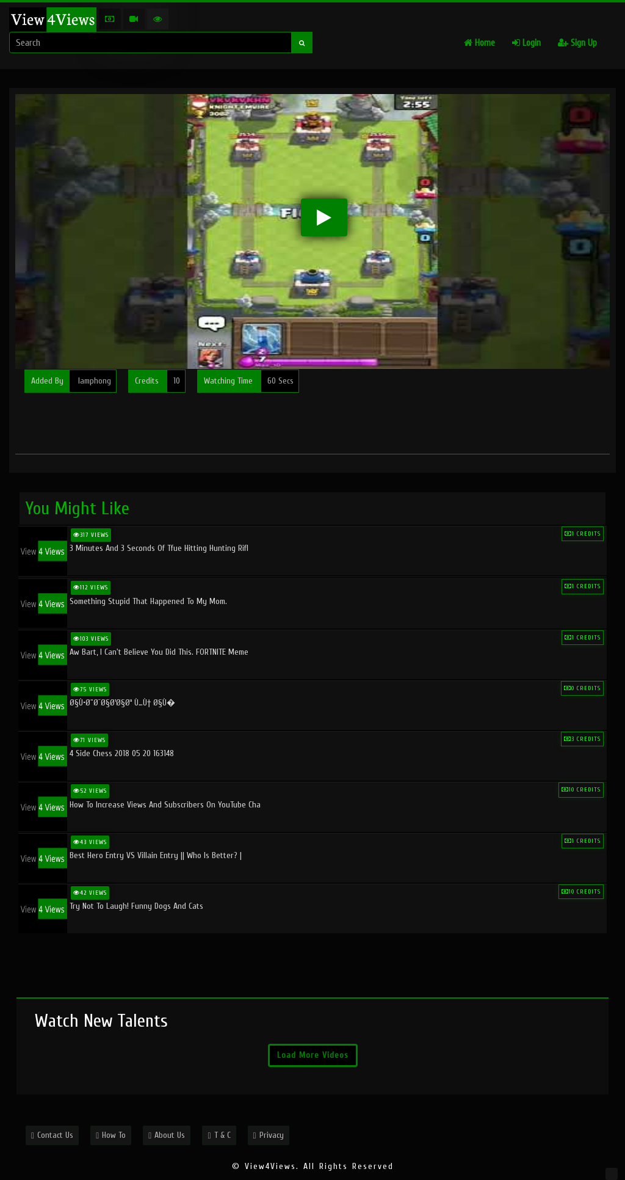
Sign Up (577, 43)
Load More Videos (313, 1055)
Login (526, 43)
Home (479, 43)
